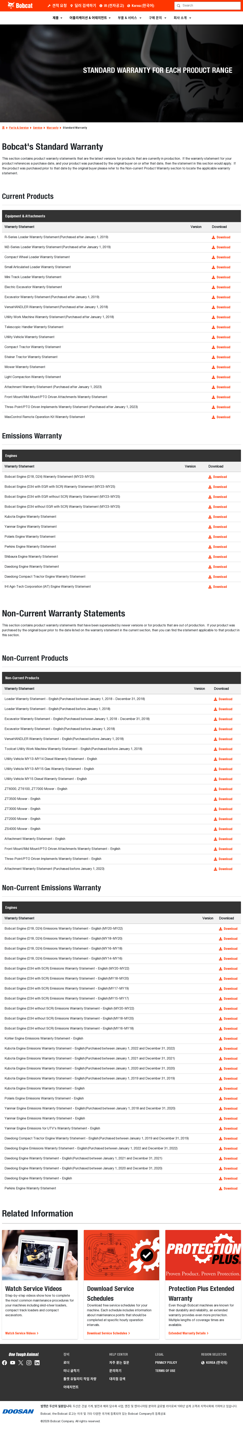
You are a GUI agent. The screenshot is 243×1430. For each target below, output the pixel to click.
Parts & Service (19, 127)
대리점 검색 (117, 1379)
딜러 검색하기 (85, 5)
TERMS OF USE (165, 1371)
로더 (66, 1363)
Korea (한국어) (143, 5)
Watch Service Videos (22, 1333)
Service (37, 127)
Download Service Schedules (108, 1333)
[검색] (208, 6)
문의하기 (115, 1371)
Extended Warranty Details (189, 1333)
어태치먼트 (71, 1387)
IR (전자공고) (114, 5)
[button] (225, 237)
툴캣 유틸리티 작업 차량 (79, 1379)
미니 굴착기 (71, 1371)
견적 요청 (59, 5)
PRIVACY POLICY (166, 1363)
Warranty (52, 127)
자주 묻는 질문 (119, 1363)
